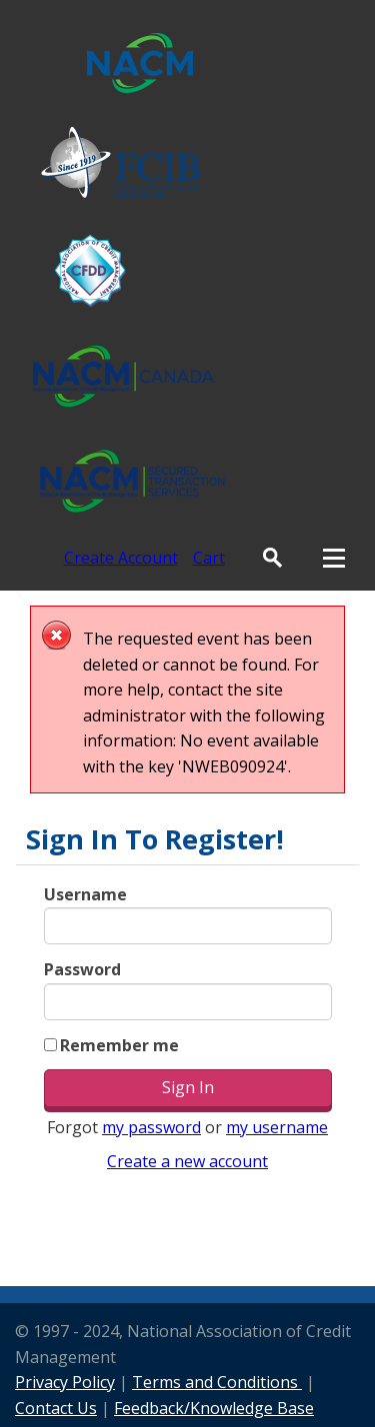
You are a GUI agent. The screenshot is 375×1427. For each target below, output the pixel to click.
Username (85, 894)
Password (82, 969)
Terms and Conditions (217, 1382)
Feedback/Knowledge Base (214, 1408)
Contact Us (56, 1408)
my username (277, 1127)
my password (151, 1127)
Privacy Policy (65, 1382)
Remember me (119, 1045)
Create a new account (187, 1161)
